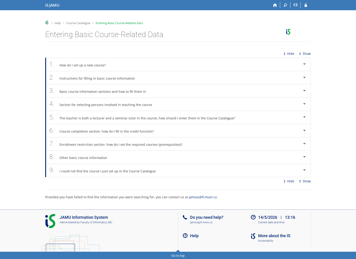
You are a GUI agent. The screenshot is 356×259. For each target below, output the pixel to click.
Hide (288, 53)
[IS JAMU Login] (306, 5)
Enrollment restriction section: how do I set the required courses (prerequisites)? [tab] (118, 144)
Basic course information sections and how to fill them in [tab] (100, 91)
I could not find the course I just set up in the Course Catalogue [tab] (105, 170)
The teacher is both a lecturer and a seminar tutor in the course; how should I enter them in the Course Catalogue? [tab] (144, 117)
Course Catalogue (78, 23)
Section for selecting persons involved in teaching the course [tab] (103, 104)
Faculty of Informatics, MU (96, 222)
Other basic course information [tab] (80, 157)
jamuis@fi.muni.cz (203, 197)
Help (57, 23)
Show (304, 53)
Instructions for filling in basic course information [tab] (94, 78)
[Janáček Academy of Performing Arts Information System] (52, 5)
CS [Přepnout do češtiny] (295, 4)
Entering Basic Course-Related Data (119, 23)
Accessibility (265, 240)
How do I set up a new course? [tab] (80, 64)
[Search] (285, 5)
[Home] (275, 5)
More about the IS (274, 235)
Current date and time (271, 222)
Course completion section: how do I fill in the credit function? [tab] (104, 131)
